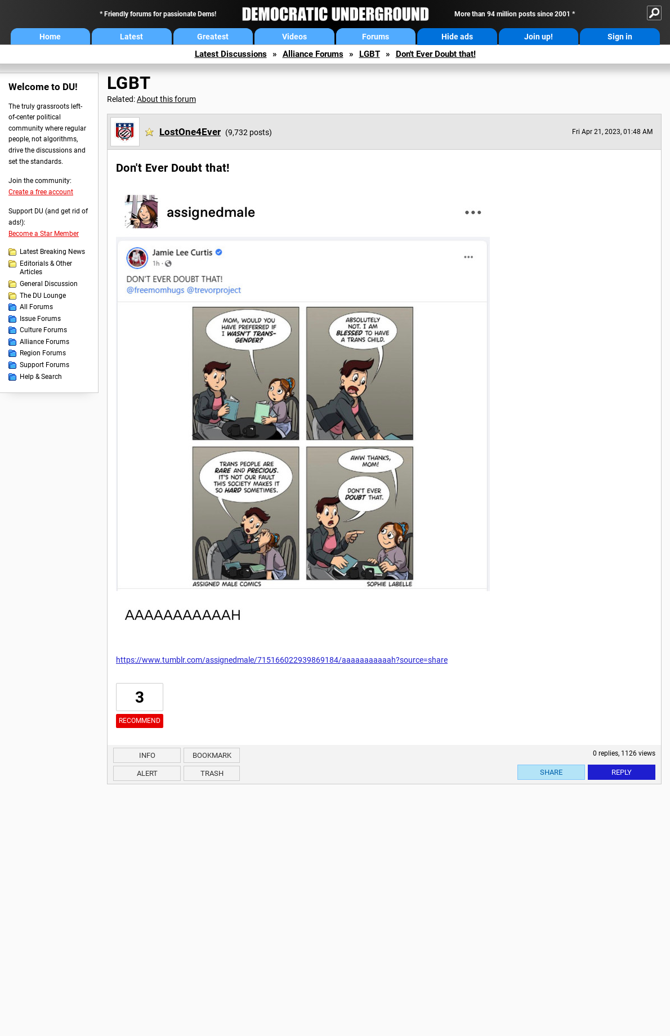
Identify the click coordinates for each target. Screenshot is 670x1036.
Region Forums (43, 353)
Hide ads (457, 36)
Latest (131, 36)
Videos (294, 36)
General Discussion (49, 284)
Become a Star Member (43, 234)
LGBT (369, 54)
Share (551, 772)
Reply (621, 772)
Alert (147, 773)
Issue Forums (40, 319)
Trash (212, 773)
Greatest (213, 36)
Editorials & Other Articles (46, 268)
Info (147, 755)
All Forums (36, 307)
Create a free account (40, 192)
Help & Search (41, 377)
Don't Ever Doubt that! (436, 54)
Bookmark (212, 755)
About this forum (166, 99)
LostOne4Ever (190, 131)
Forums (375, 36)
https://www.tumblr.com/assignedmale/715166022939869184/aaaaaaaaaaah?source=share (282, 659)
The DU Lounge (43, 296)
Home (50, 36)
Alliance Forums (313, 54)
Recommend (139, 721)
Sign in (620, 36)
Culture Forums (43, 330)
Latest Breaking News (52, 252)
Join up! (538, 36)
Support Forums (44, 365)
